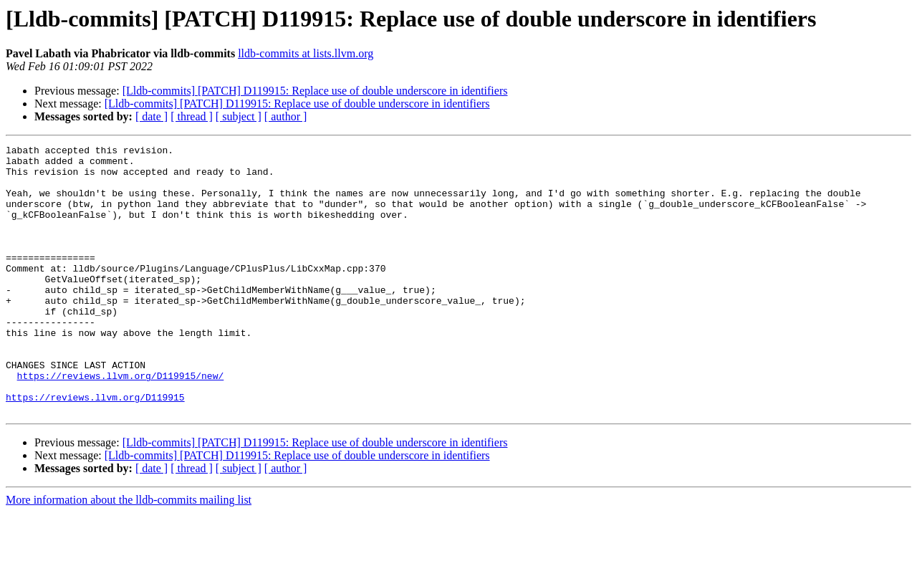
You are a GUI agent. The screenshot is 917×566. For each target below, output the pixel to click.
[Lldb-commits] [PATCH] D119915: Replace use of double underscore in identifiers (315, 91)
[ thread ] (192, 116)
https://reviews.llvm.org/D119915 (95, 448)
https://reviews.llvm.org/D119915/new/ (120, 422)
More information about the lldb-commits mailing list (128, 553)
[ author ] (285, 116)
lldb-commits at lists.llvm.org (305, 53)
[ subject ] (238, 116)
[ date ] (151, 116)
